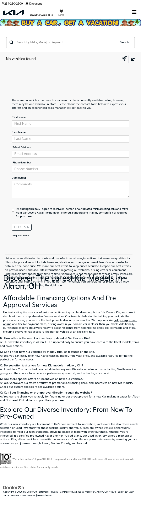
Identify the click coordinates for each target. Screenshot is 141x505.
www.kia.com (44, 495)
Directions (34, 3)
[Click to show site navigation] (134, 12)
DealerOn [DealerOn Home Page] (32, 492)
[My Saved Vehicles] (61, 13)
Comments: (19, 177)
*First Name (19, 117)
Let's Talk (21, 227)
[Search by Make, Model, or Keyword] (66, 42)
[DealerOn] (13, 487)
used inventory (26, 428)
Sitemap (43, 492)
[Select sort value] (132, 59)
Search (124, 42)
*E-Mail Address (21, 147)
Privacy (54, 492)
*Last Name (19, 132)
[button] (14, 3)
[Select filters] (124, 59)
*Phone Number (21, 162)
